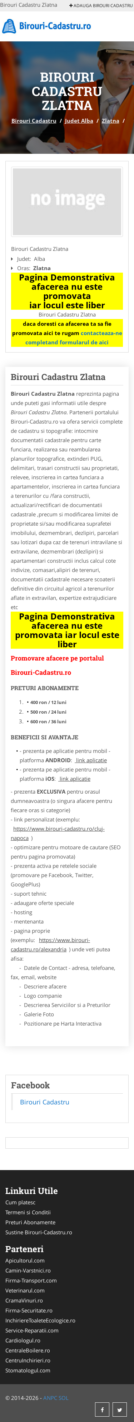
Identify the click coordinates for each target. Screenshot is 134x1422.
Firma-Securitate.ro (29, 1310)
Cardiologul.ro (22, 1340)
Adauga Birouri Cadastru (101, 5)
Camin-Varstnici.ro (28, 1270)
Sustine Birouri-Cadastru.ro (38, 1232)
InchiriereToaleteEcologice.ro (40, 1320)
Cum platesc (20, 1202)
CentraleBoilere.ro (27, 1350)
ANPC (50, 1397)
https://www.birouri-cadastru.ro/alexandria (50, 944)
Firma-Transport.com (31, 1280)
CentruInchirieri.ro (27, 1360)
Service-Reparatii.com (32, 1330)
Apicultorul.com (25, 1260)
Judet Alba (79, 120)
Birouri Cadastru (33, 120)
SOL (64, 1397)
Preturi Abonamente (30, 1222)
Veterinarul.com (25, 1290)
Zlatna (110, 120)
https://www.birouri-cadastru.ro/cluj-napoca (58, 833)
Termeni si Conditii (28, 1212)
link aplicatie (91, 760)
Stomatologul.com (27, 1370)
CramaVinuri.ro (24, 1300)
